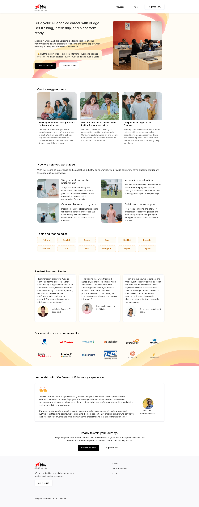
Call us (115, 463)
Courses (120, 7)
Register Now (154, 7)
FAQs (135, 7)
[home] (41, 7)
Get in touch (43, 483)
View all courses (45, 65)
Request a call (69, 65)
